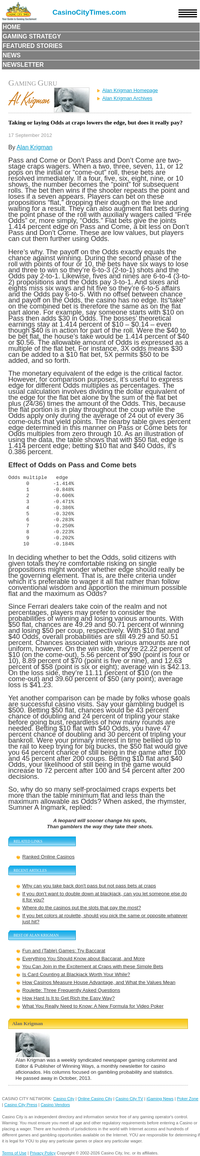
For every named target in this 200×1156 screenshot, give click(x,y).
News (12, 55)
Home (12, 27)
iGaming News (160, 1098)
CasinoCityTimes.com (89, 12)
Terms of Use (14, 1153)
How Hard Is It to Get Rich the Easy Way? (68, 998)
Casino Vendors (55, 1104)
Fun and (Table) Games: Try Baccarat (63, 950)
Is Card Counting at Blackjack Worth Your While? (76, 974)
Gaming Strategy (32, 36)
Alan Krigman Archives (127, 98)
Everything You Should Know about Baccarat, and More (83, 958)
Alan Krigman (34, 147)
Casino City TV (129, 1098)
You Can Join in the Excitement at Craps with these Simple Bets (92, 966)
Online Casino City (95, 1098)
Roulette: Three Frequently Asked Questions (71, 990)
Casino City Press (20, 1104)
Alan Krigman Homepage (130, 90)
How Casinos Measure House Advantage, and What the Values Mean (98, 982)
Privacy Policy (42, 1153)
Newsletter (23, 64)
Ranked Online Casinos (48, 857)
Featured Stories (33, 46)
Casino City (63, 1098)
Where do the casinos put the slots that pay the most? (81, 907)
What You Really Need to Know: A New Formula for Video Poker (92, 1006)
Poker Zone (187, 1098)
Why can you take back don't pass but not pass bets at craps (89, 886)
